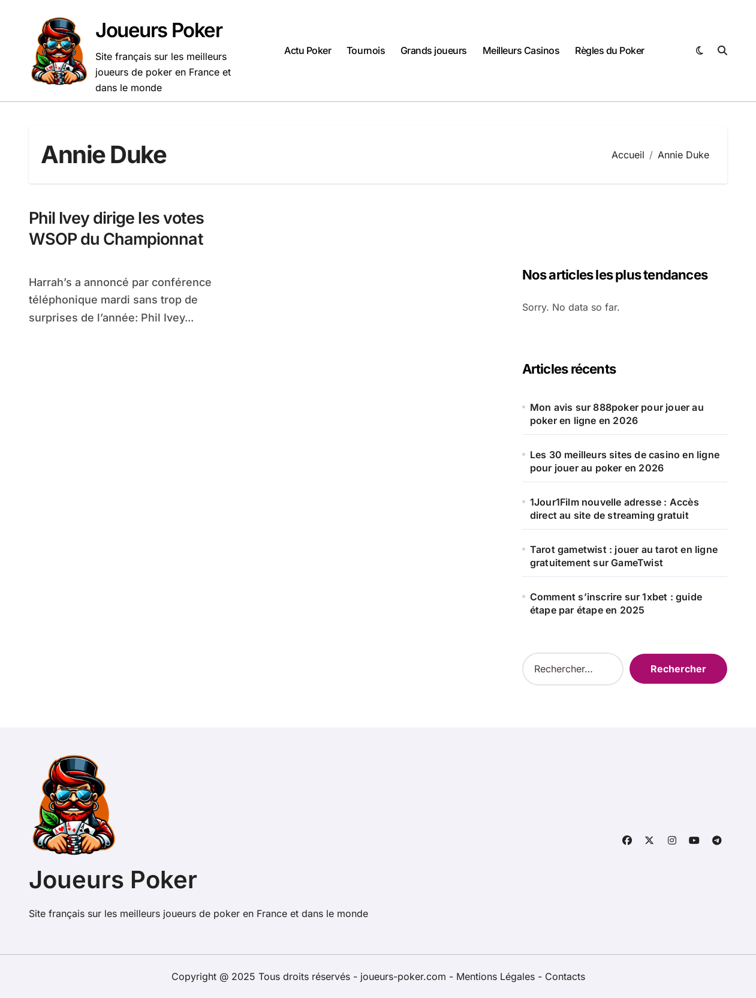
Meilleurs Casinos (521, 50)
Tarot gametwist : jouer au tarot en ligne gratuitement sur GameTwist (624, 556)
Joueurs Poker (158, 30)
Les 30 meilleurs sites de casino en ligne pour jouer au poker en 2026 (624, 461)
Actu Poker (307, 50)
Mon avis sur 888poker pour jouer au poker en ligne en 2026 (617, 413)
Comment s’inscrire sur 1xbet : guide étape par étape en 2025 (616, 603)
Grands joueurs (433, 50)
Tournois (366, 50)
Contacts (565, 976)
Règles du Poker (609, 50)
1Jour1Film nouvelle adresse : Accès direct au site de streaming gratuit (614, 508)
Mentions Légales (497, 976)
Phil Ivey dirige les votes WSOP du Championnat (116, 228)
